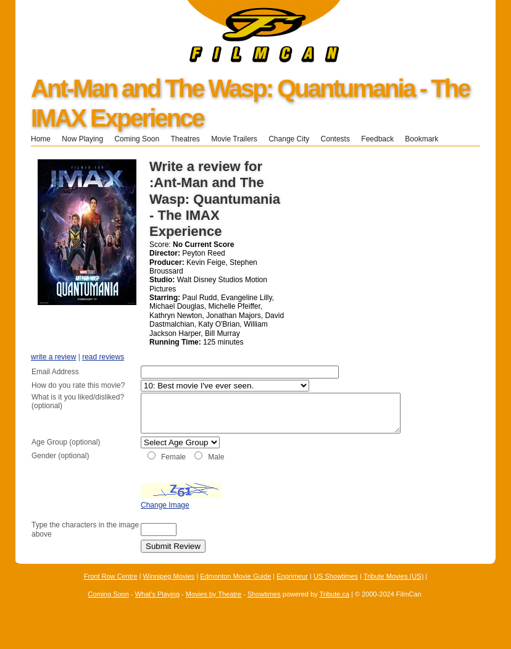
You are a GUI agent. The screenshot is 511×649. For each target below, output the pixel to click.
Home (41, 139)
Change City (288, 139)
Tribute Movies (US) (393, 589)
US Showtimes (336, 589)
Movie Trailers (234, 139)
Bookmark (425, 139)
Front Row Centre (111, 589)
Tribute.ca (335, 607)
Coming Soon (136, 139)
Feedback (377, 139)
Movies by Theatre (213, 607)
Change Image (134, 518)
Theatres (184, 139)
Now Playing (82, 139)
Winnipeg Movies (169, 589)
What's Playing (157, 607)
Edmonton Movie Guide (235, 589)
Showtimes (264, 607)
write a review (53, 357)
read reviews (103, 357)
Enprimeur (292, 589)
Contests (335, 139)
